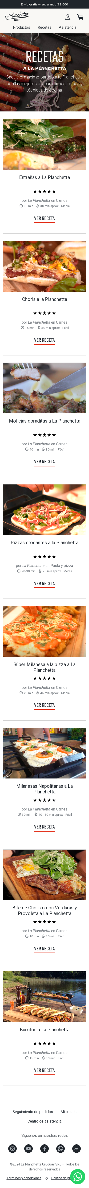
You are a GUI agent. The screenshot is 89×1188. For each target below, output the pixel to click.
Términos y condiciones (24, 1178)
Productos (21, 27)
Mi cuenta (69, 1112)
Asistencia (67, 27)
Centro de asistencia (44, 1121)
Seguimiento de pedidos (32, 1112)
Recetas (44, 27)
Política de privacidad (67, 1178)
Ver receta (44, 218)
